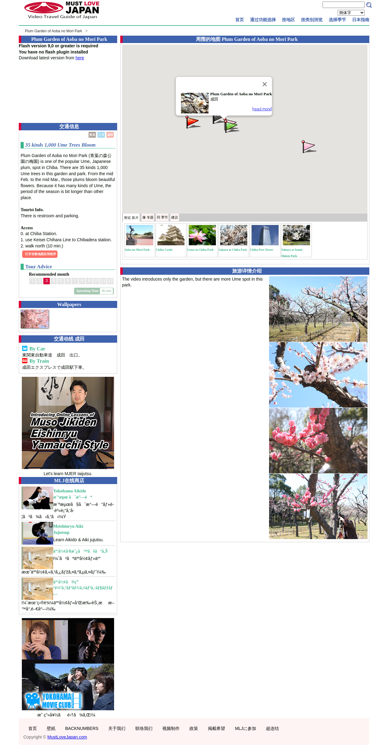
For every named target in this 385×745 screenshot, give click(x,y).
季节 (162, 217)
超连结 (272, 728)
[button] (308, 146)
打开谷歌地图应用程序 (40, 254)
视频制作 (171, 728)
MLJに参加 (245, 728)
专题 (147, 217)
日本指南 (360, 19)
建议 (174, 217)
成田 (110, 134)
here (79, 57)
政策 (193, 728)
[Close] (264, 84)
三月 (101, 134)
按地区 (288, 19)
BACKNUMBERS (81, 728)
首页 (239, 19)
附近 (131, 217)
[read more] (262, 109)
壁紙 (51, 728)
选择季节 (337, 19)
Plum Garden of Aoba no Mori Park (53, 31)
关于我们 (116, 728)
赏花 (92, 134)
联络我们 (144, 728)
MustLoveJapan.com (67, 737)
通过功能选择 (263, 19)
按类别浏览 (312, 19)
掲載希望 (216, 728)
